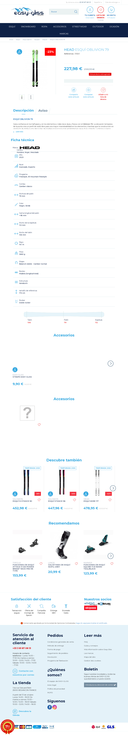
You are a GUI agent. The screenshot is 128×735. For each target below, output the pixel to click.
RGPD (50, 693)
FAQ (86, 642)
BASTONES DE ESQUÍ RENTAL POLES (24, 438)
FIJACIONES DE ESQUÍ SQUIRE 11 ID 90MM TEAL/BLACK (94, 566)
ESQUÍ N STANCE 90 (22, 500)
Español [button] (98, 2)
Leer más (19, 132)
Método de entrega (55, 646)
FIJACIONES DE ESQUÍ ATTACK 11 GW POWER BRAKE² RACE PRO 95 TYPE (23, 567)
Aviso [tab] (43, 110)
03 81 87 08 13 (85, 2)
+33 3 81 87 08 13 (22, 648)
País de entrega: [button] (112, 2)
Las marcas (88, 653)
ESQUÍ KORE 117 (91, 500)
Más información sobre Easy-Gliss (98, 649)
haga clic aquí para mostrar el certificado (91, 623)
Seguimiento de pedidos (57, 653)
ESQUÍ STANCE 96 (56, 500)
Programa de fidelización (57, 661)
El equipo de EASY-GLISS (58, 681)
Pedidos (55, 635)
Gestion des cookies (92, 661)
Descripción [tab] (23, 110)
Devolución (52, 657)
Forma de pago (54, 649)
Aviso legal (51, 685)
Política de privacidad (56, 689)
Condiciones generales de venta (60, 642)
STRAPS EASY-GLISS (22, 376)
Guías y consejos (91, 646)
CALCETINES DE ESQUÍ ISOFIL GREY (59, 565)
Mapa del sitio (89, 657)
